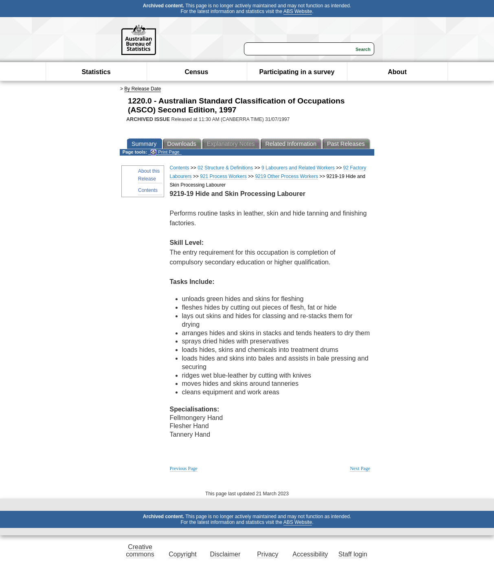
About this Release (149, 175)
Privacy (267, 554)
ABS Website (297, 11)
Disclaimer (225, 554)
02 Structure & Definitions (225, 168)
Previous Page (184, 468)
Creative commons (140, 550)
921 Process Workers (223, 176)
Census (197, 71)
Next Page (360, 468)
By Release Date (142, 89)
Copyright (182, 554)
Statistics (95, 71)
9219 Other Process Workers (286, 176)
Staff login (352, 554)
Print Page (164, 152)
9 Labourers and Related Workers (298, 168)
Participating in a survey (296, 71)
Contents (148, 190)
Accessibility (310, 554)
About (397, 71)
